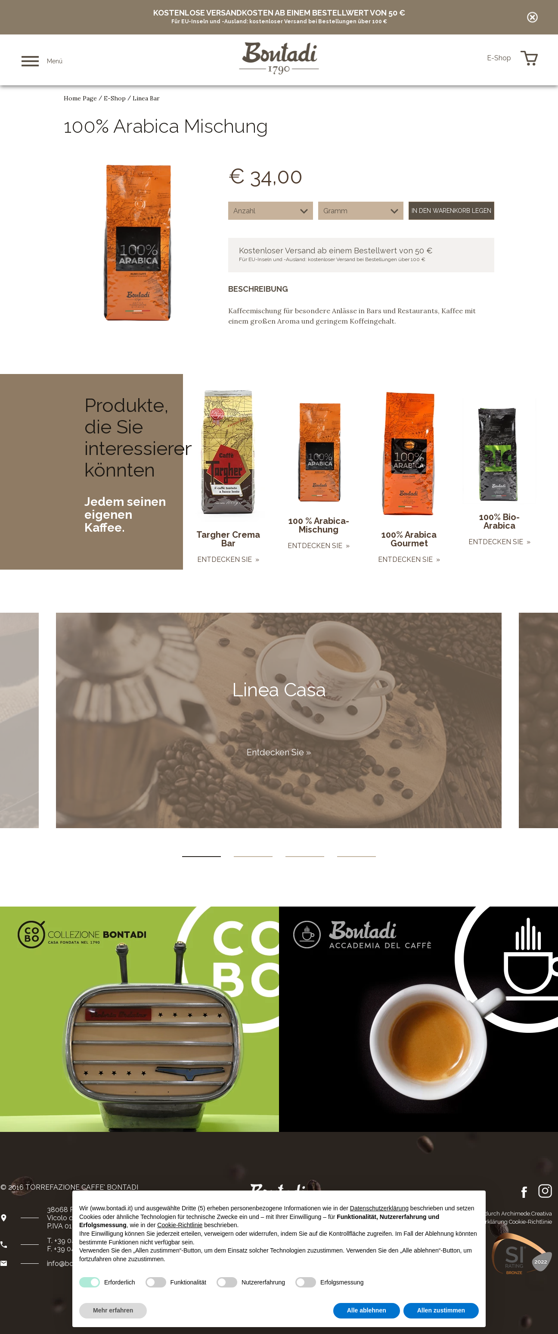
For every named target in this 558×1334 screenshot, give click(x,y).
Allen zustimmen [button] (441, 1310)
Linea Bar (146, 98)
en (464, 58)
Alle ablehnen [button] (366, 1310)
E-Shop (115, 98)
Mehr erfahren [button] (113, 1310)
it (453, 58)
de (476, 58)
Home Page (80, 98)
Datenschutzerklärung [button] (379, 1208)
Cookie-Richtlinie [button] (179, 1225)
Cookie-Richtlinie (530, 1222)
